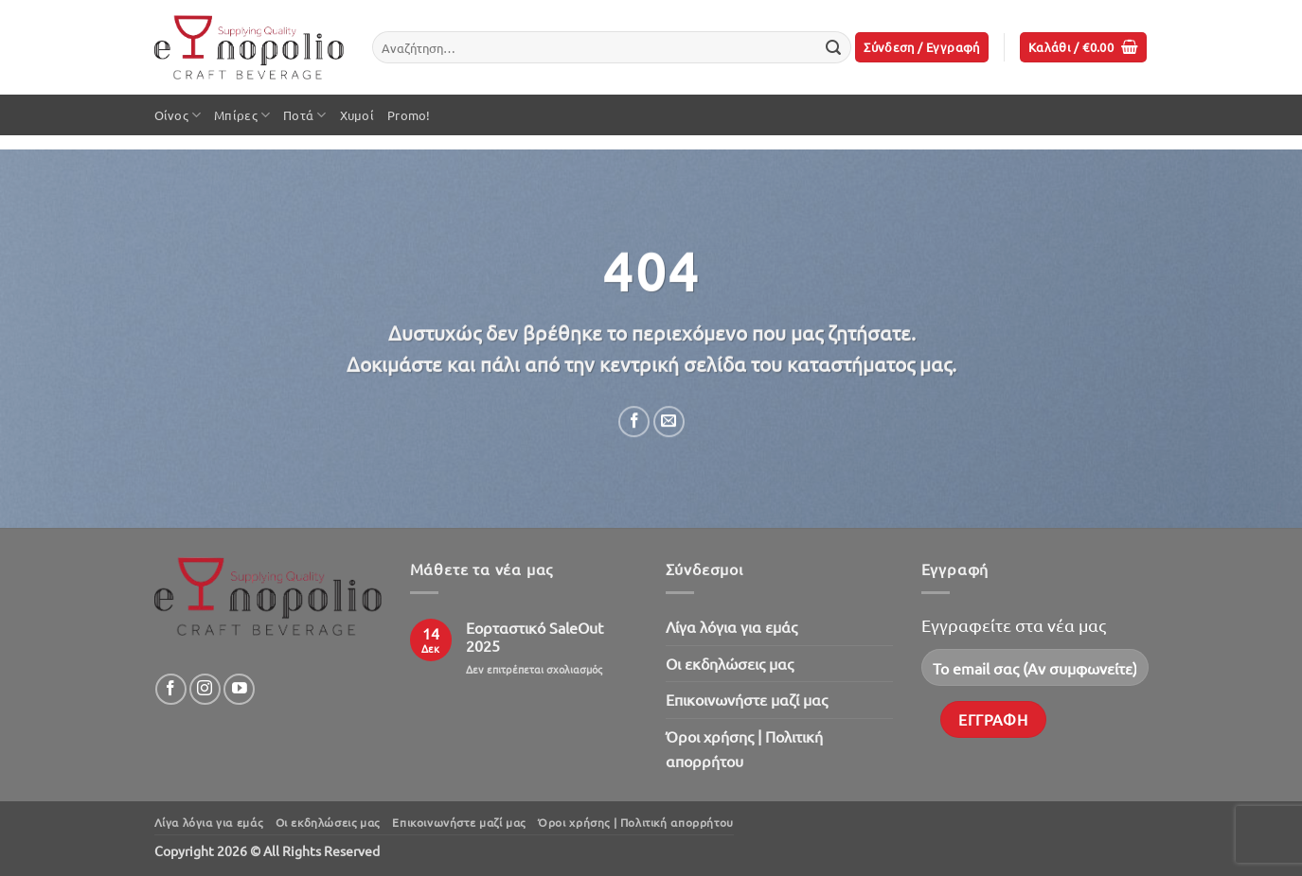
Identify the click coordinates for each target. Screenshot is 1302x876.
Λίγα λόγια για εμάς (731, 626)
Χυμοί (357, 115)
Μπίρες (242, 115)
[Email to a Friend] (668, 421)
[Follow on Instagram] (205, 689)
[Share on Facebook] (634, 421)
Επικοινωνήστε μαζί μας (747, 699)
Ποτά (304, 115)
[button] (922, 47)
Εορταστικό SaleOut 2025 (534, 637)
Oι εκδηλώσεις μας (730, 663)
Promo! (409, 115)
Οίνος (178, 115)
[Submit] (833, 47)
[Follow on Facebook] (171, 689)
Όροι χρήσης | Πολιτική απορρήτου (744, 748)
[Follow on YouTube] (239, 689)
